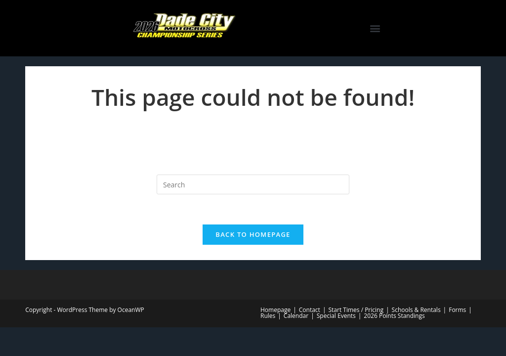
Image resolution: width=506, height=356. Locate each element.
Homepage (275, 310)
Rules (267, 316)
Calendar (296, 316)
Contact (309, 310)
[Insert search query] (253, 184)
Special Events (336, 316)
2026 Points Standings (394, 316)
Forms (457, 310)
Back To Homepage (252, 234)
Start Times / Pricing (355, 310)
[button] (375, 28)
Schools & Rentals (416, 310)
